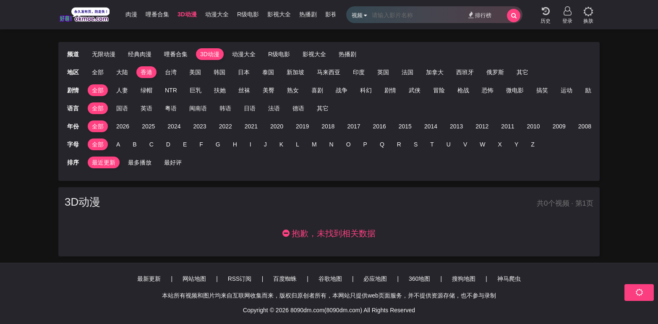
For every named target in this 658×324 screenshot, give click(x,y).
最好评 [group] (173, 162)
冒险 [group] (439, 90)
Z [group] (533, 144)
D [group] (168, 144)
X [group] (500, 144)
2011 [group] (507, 126)
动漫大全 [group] (217, 14)
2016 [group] (379, 126)
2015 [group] (405, 126)
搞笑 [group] (542, 90)
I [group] (250, 144)
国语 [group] (122, 108)
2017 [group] (353, 126)
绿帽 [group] (146, 90)
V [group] (465, 144)
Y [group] (516, 144)
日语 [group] (250, 108)
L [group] (297, 144)
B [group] (134, 144)
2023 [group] (199, 126)
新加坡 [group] (295, 72)
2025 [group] (148, 126)
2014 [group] (430, 126)
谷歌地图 (330, 278)
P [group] (365, 144)
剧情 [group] (390, 90)
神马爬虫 (509, 278)
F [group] (201, 144)
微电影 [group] (515, 90)
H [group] (235, 144)
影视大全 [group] (279, 14)
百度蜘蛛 (285, 278)
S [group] (416, 144)
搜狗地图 (463, 278)
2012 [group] (481, 126)
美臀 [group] (268, 90)
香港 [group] (146, 72)
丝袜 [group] (244, 90)
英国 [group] (383, 72)
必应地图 (375, 278)
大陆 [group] (122, 72)
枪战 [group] (463, 90)
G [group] (218, 144)
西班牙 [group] (465, 72)
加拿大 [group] (435, 72)
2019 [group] (302, 126)
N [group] (331, 144)
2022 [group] (225, 126)
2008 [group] (584, 126)
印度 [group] (359, 72)
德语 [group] (298, 108)
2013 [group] (456, 126)
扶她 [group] (220, 90)
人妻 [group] (122, 90)
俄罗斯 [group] (495, 72)
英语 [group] (146, 108)
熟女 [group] (293, 90)
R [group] (399, 144)
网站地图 (194, 278)
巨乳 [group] (195, 90)
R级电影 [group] (248, 14)
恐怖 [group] (488, 90)
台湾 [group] (171, 72)
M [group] (314, 144)
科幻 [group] (366, 90)
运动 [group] (566, 90)
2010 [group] (533, 126)
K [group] (281, 144)
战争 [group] (341, 90)
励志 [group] (591, 90)
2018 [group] (327, 126)
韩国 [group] (219, 72)
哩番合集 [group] (157, 14)
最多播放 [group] (139, 162)
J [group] (265, 144)
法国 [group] (407, 72)
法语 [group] (274, 108)
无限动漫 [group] (103, 54)
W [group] (482, 144)
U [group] (448, 144)
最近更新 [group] (103, 162)
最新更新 (149, 278)
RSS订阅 (240, 278)
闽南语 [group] (198, 108)
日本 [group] (244, 72)
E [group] (185, 144)
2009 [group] (559, 126)
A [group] (118, 144)
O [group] (348, 144)
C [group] (151, 144)
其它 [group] (522, 72)
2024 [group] (173, 126)
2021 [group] (251, 126)
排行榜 (479, 14)
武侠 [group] (414, 90)
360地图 (419, 278)
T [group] (432, 144)
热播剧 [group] (308, 14)
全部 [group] (98, 72)
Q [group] (382, 144)
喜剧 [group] (317, 90)
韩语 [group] (225, 108)
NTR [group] (171, 90)
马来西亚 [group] (328, 72)
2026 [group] (122, 126)
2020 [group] (276, 126)
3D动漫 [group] (187, 14)
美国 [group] (195, 72)
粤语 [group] (171, 108)
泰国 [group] (268, 72)
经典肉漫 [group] (125, 14)
